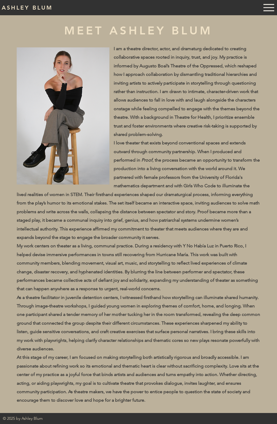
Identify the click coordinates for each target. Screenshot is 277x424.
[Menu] (268, 7)
